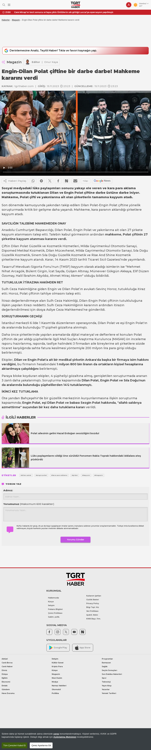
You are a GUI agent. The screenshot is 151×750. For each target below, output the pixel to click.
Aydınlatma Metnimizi (64, 737)
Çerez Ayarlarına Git (41, 745)
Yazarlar (106, 690)
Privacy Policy (92, 604)
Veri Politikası (92, 612)
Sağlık (104, 667)
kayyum (8, 214)
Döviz (4, 671)
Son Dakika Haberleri (112, 675)
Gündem (6, 690)
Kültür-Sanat (57, 663)
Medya (55, 682)
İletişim (51, 606)
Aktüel (5, 659)
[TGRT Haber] (75, 5)
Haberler (6, 20)
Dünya (5, 675)
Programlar (107, 659)
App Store (82, 648)
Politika (55, 694)
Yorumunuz (28, 504)
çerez (56, 734)
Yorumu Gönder (75, 540)
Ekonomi (6, 682)
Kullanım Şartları (93, 596)
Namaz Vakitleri (59, 686)
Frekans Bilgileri (55, 610)
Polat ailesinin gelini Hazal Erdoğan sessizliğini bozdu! (65, 433)
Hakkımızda (53, 598)
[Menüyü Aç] (9, 5)
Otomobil (56, 690)
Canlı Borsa (7, 663)
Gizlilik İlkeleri (92, 600)
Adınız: (8, 490)
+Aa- (85, 181)
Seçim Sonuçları (109, 671)
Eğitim (4, 678)
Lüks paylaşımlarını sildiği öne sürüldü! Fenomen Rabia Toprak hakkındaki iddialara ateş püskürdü (86, 458)
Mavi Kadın (57, 678)
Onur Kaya (51, 62)
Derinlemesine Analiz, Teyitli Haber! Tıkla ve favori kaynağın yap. (55, 51)
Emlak (4, 686)
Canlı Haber (7, 667)
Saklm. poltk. (54, 617)
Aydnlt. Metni (92, 615)
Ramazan (106, 663)
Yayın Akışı (106, 686)
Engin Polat (108, 205)
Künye (51, 602)
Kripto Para (57, 667)
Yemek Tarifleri (109, 694)
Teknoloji (106, 682)
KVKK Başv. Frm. (93, 619)
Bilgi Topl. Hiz (92, 608)
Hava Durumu (8, 694)
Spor (104, 678)
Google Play (58, 648)
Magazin (16, 20)
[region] (75, 739)
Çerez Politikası (55, 613)
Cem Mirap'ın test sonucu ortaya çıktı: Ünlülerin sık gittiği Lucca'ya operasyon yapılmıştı (63, 12)
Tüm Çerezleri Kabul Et (14, 745)
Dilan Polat (89, 205)
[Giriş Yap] (129, 5)
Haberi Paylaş (14, 181)
